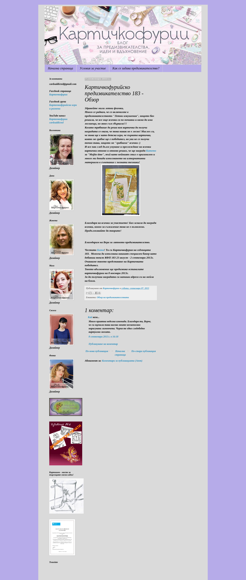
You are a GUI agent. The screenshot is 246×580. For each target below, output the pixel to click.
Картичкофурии (58, 94)
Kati (90, 317)
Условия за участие (93, 68)
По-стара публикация (143, 351)
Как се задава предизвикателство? (135, 68)
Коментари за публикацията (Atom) (122, 360)
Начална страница (60, 68)
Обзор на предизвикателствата (113, 297)
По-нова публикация (97, 351)
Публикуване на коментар (103, 344)
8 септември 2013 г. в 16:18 (103, 336)
